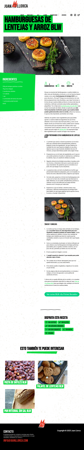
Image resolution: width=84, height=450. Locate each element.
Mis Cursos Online (53, 15)
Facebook (75, 15)
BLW (38, 15)
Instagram (71, 15)
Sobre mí (22, 15)
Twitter (79, 15)
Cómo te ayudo (30, 15)
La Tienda (45, 15)
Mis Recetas (64, 15)
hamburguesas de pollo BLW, (69, 106)
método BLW (63, 129)
